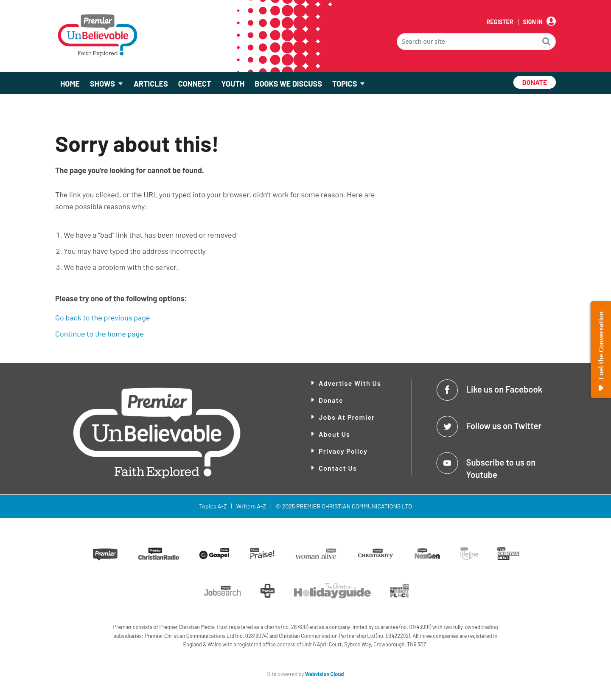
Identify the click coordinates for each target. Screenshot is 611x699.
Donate (331, 400)
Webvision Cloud (324, 674)
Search (546, 42)
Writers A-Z (251, 506)
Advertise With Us (350, 383)
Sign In (533, 22)
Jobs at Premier (347, 417)
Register (499, 22)
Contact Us (338, 468)
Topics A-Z (213, 506)
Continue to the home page (99, 333)
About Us (334, 434)
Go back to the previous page (102, 317)
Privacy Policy (343, 451)
